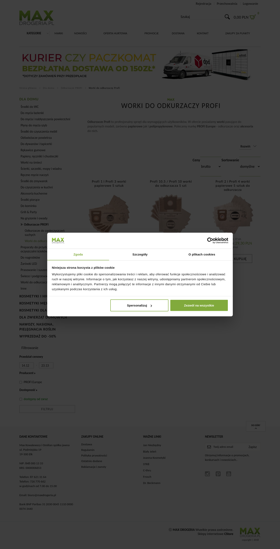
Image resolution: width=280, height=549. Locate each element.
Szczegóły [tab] (139, 254)
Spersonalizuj (139, 305)
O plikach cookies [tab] (201, 254)
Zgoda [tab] (78, 254)
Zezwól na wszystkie (199, 305)
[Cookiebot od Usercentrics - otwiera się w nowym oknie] (210, 240)
